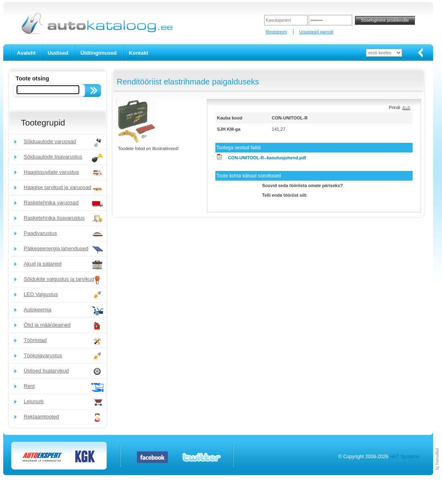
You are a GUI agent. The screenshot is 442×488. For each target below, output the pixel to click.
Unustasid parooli (316, 31)
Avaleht (26, 53)
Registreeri (276, 31)
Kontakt (138, 53)
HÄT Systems (404, 456)
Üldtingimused (99, 53)
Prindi (394, 107)
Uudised (58, 53)
